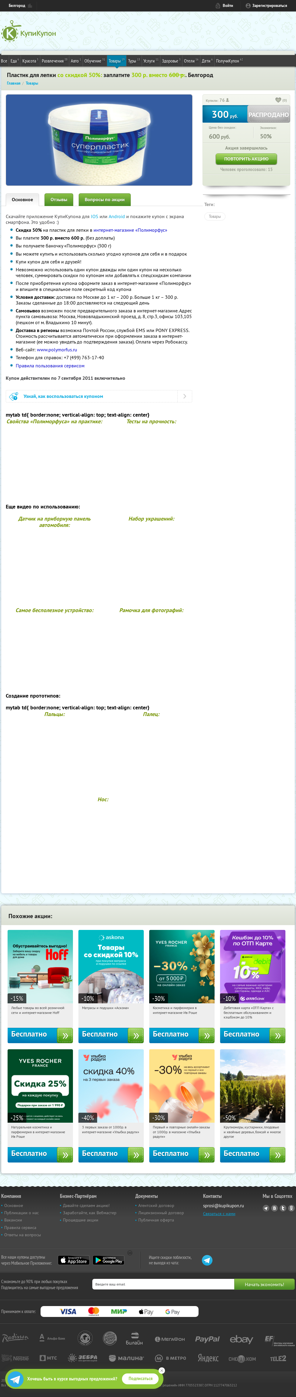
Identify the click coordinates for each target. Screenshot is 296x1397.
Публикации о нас (21, 1212)
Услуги (151, 60)
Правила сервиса (20, 1227)
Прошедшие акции (80, 1220)
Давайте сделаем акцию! (86, 1205)
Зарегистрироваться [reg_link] (269, 5)
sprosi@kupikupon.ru (223, 1205)
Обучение (94, 60)
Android (117, 216)
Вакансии (13, 1220)
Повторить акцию (246, 159)
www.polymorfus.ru (57, 350)
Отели (191, 60)
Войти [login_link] (228, 5)
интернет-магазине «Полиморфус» (130, 230)
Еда (15, 60)
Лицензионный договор (161, 1212)
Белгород (17, 5)
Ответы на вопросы (22, 1234)
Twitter (283, 1208)
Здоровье (171, 60)
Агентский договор (156, 1205)
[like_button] (278, 101)
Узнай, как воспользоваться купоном (63, 396)
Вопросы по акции (105, 199)
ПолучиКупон (229, 60)
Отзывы (59, 199)
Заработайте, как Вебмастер (90, 1212)
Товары (117, 60)
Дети (207, 60)
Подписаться (141, 1378)
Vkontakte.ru (274, 1208)
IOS (95, 216)
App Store (74, 1260)
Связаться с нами (219, 1213)
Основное (22, 199)
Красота (30, 60)
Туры (134, 60)
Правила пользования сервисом (50, 366)
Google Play (108, 1260)
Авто (76, 60)
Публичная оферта (156, 1220)
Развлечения (54, 60)
